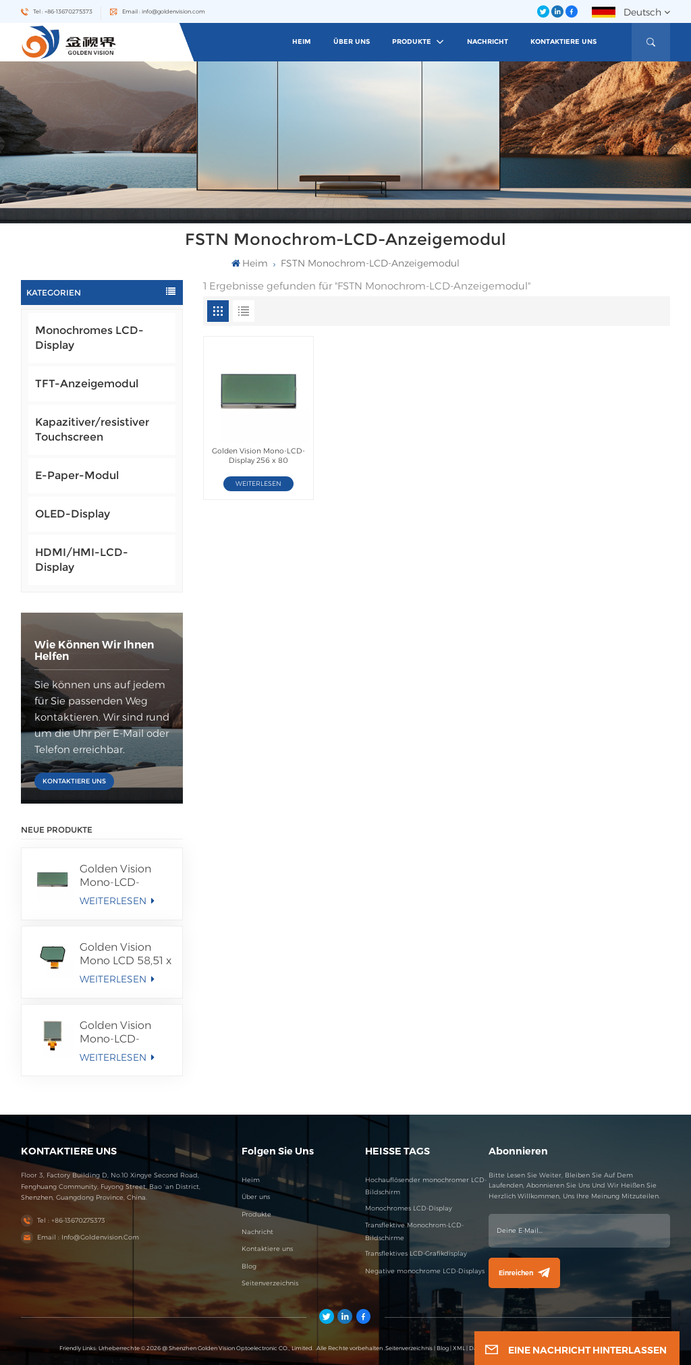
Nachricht (487, 41)
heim (301, 41)
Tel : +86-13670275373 (62, 11)
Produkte (412, 41)
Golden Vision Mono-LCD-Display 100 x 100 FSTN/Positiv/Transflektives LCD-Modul (126, 1032)
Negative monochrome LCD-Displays (425, 1271)
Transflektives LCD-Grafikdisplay (416, 1253)
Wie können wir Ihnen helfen (94, 650)
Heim (251, 1179)
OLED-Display (72, 513)
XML (459, 1348)
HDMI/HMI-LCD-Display (81, 560)
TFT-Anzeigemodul (86, 383)
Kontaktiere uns (563, 41)
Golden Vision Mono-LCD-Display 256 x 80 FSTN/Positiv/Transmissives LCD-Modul (126, 875)
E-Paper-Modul (77, 475)
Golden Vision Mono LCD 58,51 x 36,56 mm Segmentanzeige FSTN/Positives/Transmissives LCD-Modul (126, 954)
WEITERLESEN (117, 901)
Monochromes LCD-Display (89, 338)
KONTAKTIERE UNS (74, 781)
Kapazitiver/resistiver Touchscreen (92, 429)
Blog (249, 1266)
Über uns (351, 41)
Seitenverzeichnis (270, 1283)
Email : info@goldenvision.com (163, 11)
